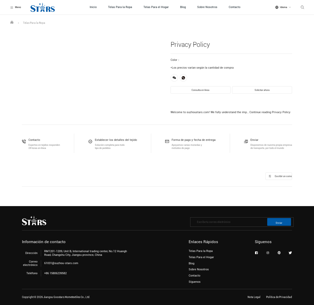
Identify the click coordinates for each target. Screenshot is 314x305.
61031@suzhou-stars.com (61, 263)
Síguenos (195, 282)
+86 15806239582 (55, 273)
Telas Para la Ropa (120, 7)
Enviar (279, 223)
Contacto (234, 7)
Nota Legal (254, 297)
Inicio (93, 7)
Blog (183, 7)
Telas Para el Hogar (156, 7)
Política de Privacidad (279, 297)
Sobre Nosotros (207, 7)
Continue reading (269, 112)
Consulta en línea (200, 90)
